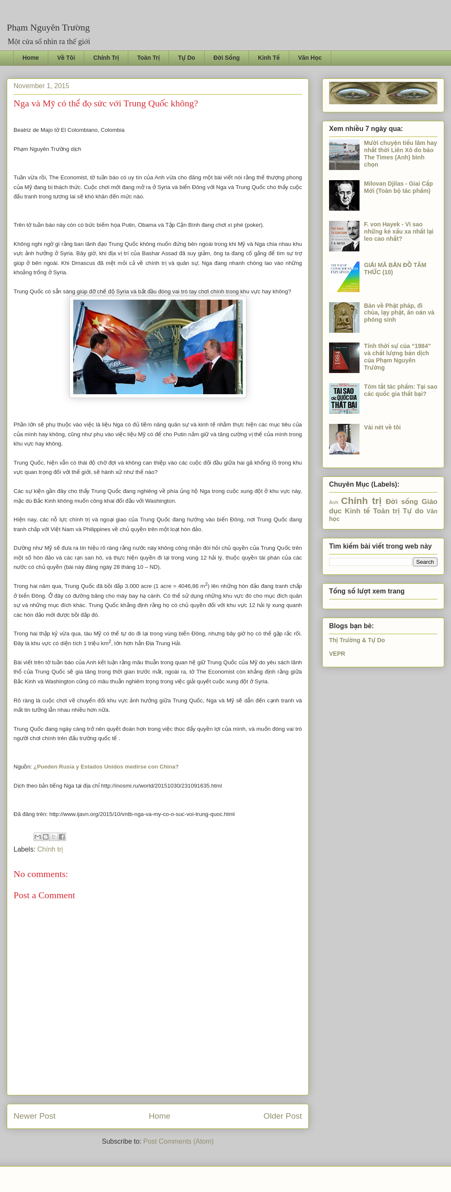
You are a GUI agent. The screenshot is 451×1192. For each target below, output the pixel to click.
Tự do (413, 511)
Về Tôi (66, 57)
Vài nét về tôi (382, 427)
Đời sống (402, 502)
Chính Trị (106, 57)
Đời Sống (226, 57)
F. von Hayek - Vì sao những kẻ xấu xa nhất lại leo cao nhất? (399, 231)
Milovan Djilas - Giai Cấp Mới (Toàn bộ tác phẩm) (398, 187)
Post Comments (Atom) (178, 1141)
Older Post (282, 1115)
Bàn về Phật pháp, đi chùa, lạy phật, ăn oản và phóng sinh (399, 312)
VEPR (337, 653)
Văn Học (310, 57)
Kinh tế (357, 511)
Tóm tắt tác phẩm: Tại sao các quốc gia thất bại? (400, 390)
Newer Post (34, 1115)
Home (30, 57)
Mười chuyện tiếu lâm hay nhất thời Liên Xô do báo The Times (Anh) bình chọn (400, 153)
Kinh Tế (269, 57)
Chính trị (50, 849)
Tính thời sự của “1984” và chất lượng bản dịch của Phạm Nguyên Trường (397, 356)
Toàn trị (386, 511)
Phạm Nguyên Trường (48, 27)
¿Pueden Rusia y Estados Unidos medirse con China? (106, 766)
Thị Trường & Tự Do (357, 640)
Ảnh (333, 502)
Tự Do (186, 57)
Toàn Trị (148, 57)
